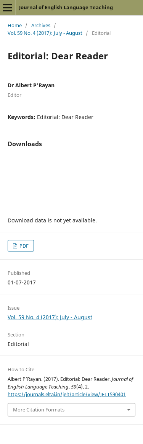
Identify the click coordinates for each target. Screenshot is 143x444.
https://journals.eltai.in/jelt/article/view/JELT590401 (67, 394)
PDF (23, 245)
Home (15, 25)
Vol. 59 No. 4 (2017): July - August (45, 32)
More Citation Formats (38, 409)
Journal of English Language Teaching (66, 7)
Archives (40, 25)
